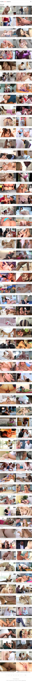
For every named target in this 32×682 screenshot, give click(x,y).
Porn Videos (5, 1)
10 (25, 675)
